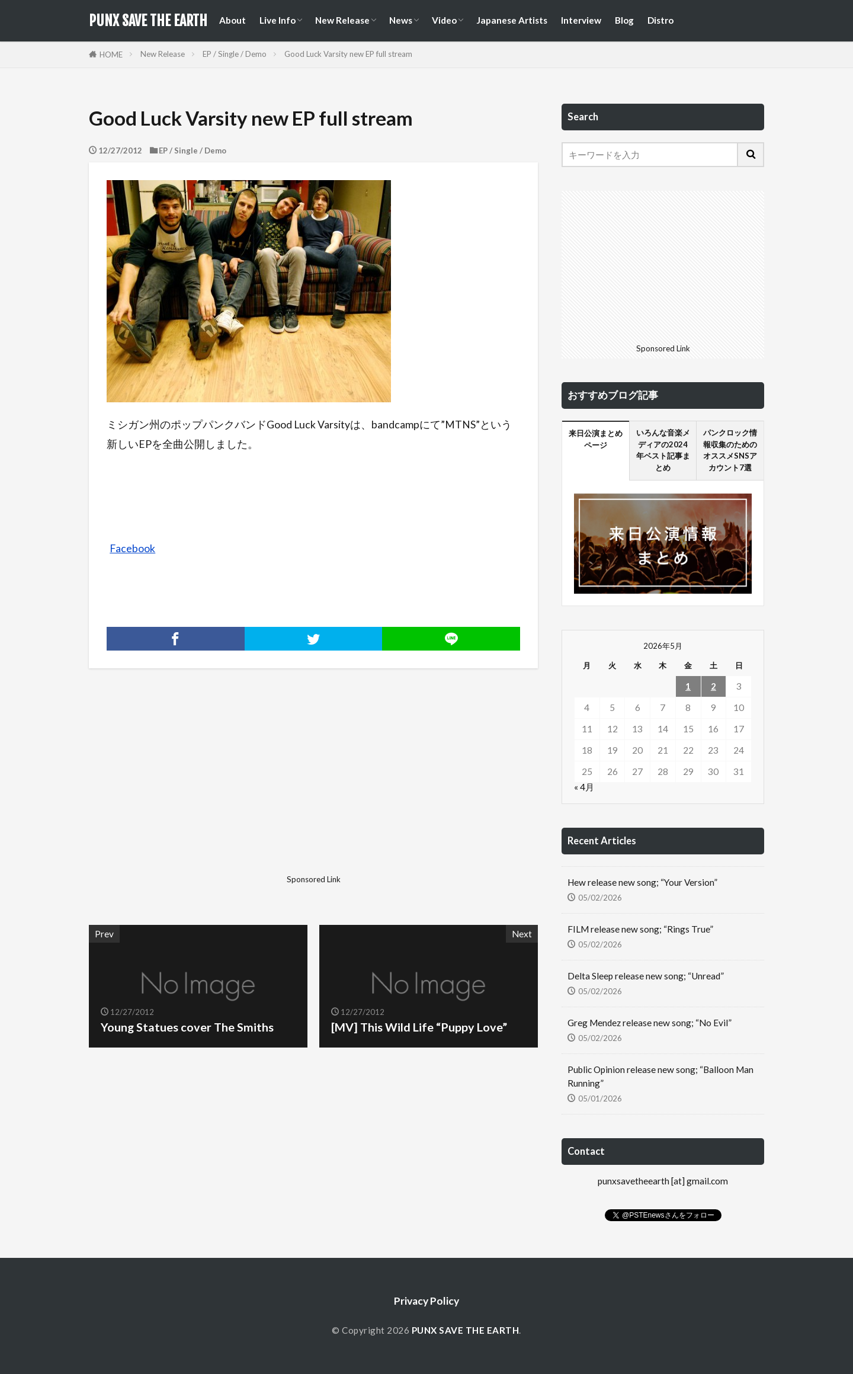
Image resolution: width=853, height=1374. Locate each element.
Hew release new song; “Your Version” (642, 882)
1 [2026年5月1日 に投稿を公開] (688, 686)
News (400, 20)
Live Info (277, 20)
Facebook (132, 548)
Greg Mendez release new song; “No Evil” (649, 1022)
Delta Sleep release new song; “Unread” (645, 976)
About (232, 20)
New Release (342, 20)
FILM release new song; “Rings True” (640, 929)
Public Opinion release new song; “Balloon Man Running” (660, 1076)
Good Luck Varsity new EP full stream (348, 54)
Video (444, 20)
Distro (660, 20)
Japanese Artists (511, 20)
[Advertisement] (199, 787)
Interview (581, 20)
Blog (624, 20)
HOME (111, 54)
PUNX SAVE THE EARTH (148, 21)
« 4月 (584, 787)
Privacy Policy (426, 1301)
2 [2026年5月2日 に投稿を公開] (713, 686)
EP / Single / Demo (235, 54)
